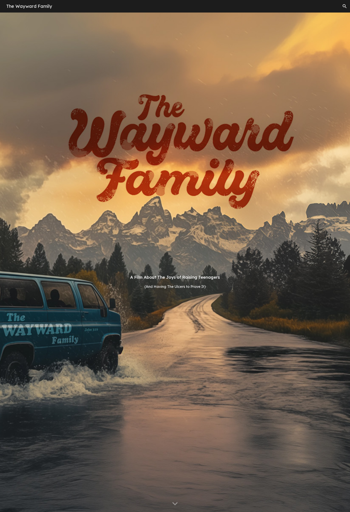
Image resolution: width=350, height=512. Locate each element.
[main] (175, 262)
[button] (344, 6)
